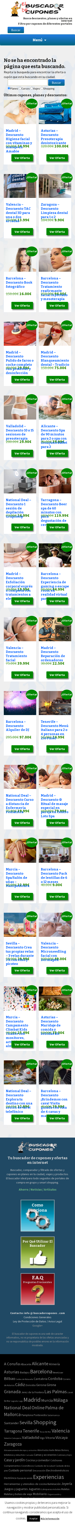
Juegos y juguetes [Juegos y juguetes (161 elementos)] (16, 1489)
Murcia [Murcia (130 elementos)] (47, 1400)
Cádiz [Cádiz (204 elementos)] (20, 1384)
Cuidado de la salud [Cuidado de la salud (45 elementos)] (44, 1465)
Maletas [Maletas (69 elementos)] (65, 1489)
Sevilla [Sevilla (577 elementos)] (26, 1422)
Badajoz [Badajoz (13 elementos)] (25, 1372)
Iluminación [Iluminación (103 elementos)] (54, 1484)
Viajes (36, 88)
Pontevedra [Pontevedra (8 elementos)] (40, 1415)
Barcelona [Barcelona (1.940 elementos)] (41, 1371)
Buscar (15, 30)
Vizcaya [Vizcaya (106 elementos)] (61, 1437)
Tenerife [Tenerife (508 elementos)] (31, 1431)
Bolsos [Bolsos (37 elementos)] (58, 1450)
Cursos (25, 88)
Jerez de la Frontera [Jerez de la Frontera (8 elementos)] (32, 1392)
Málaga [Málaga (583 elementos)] (60, 1400)
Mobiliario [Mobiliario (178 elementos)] (40, 1494)
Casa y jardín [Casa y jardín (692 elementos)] (14, 1459)
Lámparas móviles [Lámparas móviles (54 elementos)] (51, 1489)
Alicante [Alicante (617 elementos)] (40, 1363)
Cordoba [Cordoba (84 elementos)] (55, 1378)
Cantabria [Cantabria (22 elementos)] (40, 1379)
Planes (14, 88)
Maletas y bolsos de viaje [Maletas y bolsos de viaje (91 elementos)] (18, 1494)
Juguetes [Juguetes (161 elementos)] (34, 1489)
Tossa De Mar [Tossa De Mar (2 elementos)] (45, 1432)
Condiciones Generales (37, 1317)
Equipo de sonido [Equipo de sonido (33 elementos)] (24, 1478)
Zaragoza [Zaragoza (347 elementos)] (13, 1444)
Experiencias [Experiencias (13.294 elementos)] (48, 1477)
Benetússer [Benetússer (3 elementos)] (58, 1372)
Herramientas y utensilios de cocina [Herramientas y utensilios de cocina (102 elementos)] (25, 1484)
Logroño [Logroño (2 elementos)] (14, 1401)
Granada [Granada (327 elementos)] (12, 1391)
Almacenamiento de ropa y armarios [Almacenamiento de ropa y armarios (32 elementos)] (20, 1450)
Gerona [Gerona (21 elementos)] (41, 1385)
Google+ (37, 1325)
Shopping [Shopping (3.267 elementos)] (44, 1422)
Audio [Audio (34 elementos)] (51, 1450)
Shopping (49, 88)
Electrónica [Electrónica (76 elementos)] (10, 1478)
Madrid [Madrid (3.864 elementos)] (32, 1399)
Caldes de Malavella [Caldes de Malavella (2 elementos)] (24, 1379)
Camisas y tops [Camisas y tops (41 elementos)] (64, 1455)
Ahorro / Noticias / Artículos (37, 1189)
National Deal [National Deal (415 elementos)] (17, 1407)
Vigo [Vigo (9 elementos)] (42, 1438)
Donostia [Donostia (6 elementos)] (31, 1385)
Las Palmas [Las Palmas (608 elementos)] (55, 1391)
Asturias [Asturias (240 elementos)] (11, 1372)
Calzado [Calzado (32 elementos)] (29, 1455)
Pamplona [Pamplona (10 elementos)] (27, 1415)
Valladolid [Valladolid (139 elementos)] (30, 1437)
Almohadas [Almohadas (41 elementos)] (43, 1450)
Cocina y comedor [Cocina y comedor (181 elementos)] (38, 1460)
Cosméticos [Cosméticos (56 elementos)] (27, 1465)
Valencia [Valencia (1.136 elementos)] (61, 1430)
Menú (37, 39)
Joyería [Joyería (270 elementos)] (66, 1484)
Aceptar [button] (33, 1518)
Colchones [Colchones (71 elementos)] (56, 1460)
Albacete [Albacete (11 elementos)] (25, 1364)
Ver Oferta (22, 158)
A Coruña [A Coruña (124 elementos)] (12, 1363)
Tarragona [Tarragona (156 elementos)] (13, 1431)
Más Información (50, 1518)
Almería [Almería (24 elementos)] (54, 1364)
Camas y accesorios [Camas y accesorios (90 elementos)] (45, 1455)
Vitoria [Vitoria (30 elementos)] (50, 1438)
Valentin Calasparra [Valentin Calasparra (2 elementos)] (12, 1438)
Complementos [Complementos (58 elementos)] (12, 1465)
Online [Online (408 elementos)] (38, 1407)
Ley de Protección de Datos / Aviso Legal (37, 1321)
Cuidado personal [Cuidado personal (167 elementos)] (20, 1470)
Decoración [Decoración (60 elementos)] (39, 1470)
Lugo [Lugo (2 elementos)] (21, 1401)
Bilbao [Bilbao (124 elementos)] (9, 1378)
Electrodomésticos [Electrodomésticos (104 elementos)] (57, 1470)
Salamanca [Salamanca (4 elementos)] (53, 1415)
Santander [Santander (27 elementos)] (11, 1423)
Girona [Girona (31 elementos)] (51, 1385)
